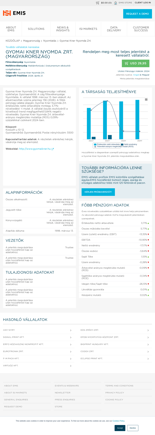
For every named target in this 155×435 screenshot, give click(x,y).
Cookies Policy (118, 421)
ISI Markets (88, 29)
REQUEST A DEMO (137, 14)
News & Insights (62, 29)
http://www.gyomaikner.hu (36, 149)
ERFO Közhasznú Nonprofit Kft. (23, 344)
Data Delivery (114, 29)
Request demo (13, 407)
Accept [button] (120, 428)
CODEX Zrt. (87, 351)
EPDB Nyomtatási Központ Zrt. (100, 337)
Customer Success (141, 29)
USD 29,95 (135, 63)
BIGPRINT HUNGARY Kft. (95, 344)
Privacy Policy (114, 393)
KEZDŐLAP (13, 41)
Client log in (143, 3)
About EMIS (11, 29)
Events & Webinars (67, 386)
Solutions (36, 29)
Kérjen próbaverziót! (98, 192)
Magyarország (31, 41)
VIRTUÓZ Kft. (10, 366)
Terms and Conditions (119, 386)
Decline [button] (133, 428)
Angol (136, 75)
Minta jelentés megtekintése (134, 79)
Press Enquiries (65, 400)
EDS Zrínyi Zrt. (90, 330)
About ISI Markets (15, 393)
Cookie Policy (114, 400)
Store (58, 407)
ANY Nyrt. (9, 330)
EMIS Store (123, 3)
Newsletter (62, 393)
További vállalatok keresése (22, 47)
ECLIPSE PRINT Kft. (92, 359)
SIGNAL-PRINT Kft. (13, 337)
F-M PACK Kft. (11, 359)
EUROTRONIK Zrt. (13, 351)
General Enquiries (16, 400)
